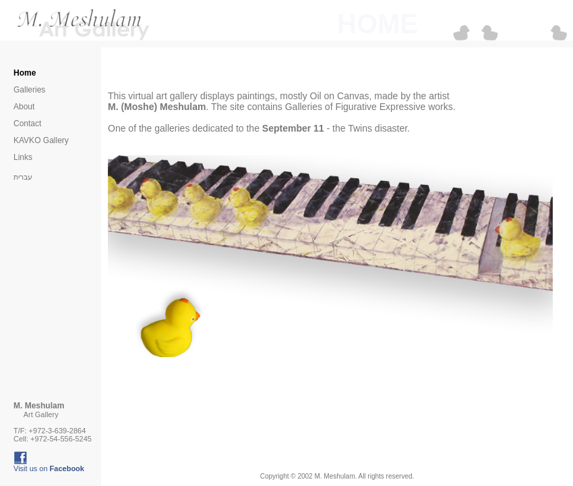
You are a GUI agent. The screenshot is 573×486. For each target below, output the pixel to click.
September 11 (293, 128)
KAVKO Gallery (41, 140)
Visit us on (48, 468)
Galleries (29, 89)
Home (24, 73)
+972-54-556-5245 (61, 439)
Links (22, 157)
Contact (27, 123)
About (23, 106)
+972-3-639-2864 (57, 431)
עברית (22, 177)
